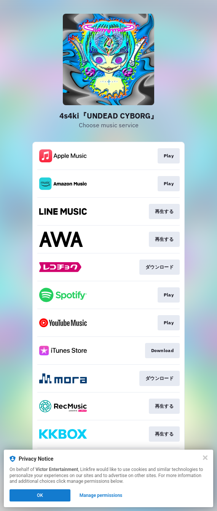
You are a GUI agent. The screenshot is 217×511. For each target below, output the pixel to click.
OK (40, 495)
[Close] (205, 458)
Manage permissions (101, 495)
